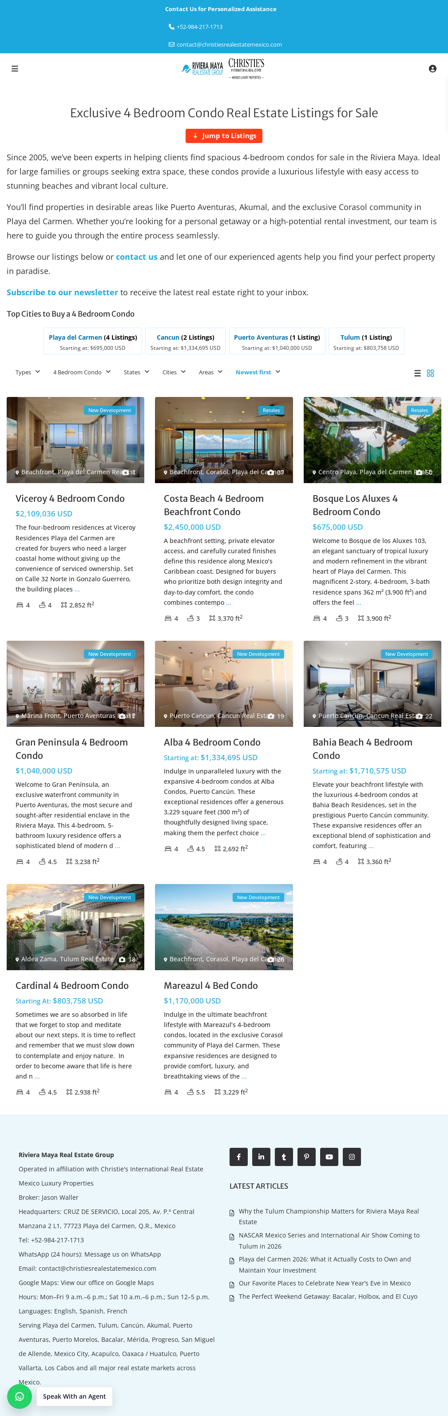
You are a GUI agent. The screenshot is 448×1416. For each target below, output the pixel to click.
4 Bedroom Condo (77, 372)
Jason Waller (60, 1197)
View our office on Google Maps (107, 1282)
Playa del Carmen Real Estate (101, 472)
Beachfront (37, 472)
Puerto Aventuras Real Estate (106, 715)
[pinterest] (306, 1157)
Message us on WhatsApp (122, 1254)
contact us (137, 256)
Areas (206, 372)
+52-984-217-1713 (57, 1240)
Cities (170, 372)
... (77, 589)
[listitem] (93, 341)
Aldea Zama (38, 959)
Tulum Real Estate (87, 959)
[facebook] (239, 1157)
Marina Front (40, 715)
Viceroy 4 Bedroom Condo (70, 498)
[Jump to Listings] (224, 136)
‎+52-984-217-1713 (199, 27)
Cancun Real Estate (246, 715)
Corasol (217, 472)
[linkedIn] (261, 1157)
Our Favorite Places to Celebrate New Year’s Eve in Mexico (325, 1283)
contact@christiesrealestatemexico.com (229, 44)
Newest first (253, 372)
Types (23, 372)
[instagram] (352, 1157)
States (132, 372)
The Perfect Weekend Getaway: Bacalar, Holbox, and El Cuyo (328, 1296)
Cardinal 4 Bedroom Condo (72, 985)
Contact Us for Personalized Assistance (221, 9)
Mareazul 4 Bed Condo (211, 985)
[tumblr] (284, 1157)
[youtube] (329, 1157)
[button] (60, 1396)
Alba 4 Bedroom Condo (212, 742)
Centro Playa (337, 472)
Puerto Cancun (192, 715)
